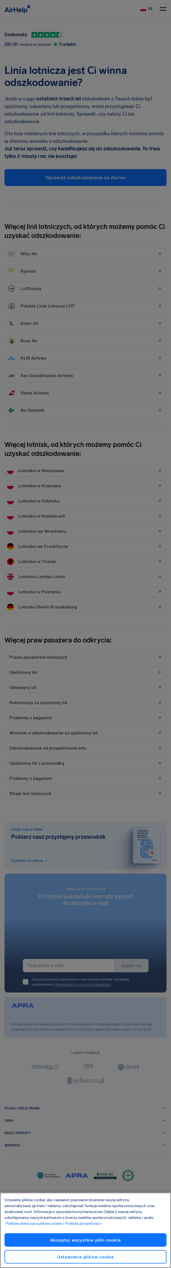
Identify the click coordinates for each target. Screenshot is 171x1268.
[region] (85, 1230)
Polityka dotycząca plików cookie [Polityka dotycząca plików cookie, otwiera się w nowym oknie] (34, 1223)
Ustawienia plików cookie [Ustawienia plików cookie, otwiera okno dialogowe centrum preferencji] (85, 1257)
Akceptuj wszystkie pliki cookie (85, 1240)
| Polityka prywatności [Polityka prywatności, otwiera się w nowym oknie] (82, 1223)
